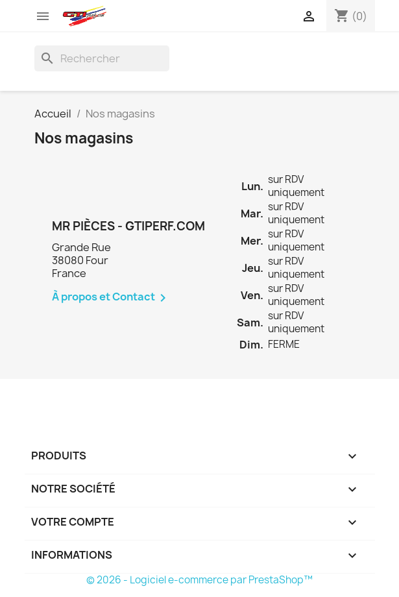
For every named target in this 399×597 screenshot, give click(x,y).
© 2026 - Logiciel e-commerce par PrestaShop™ (199, 580)
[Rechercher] (101, 58)
